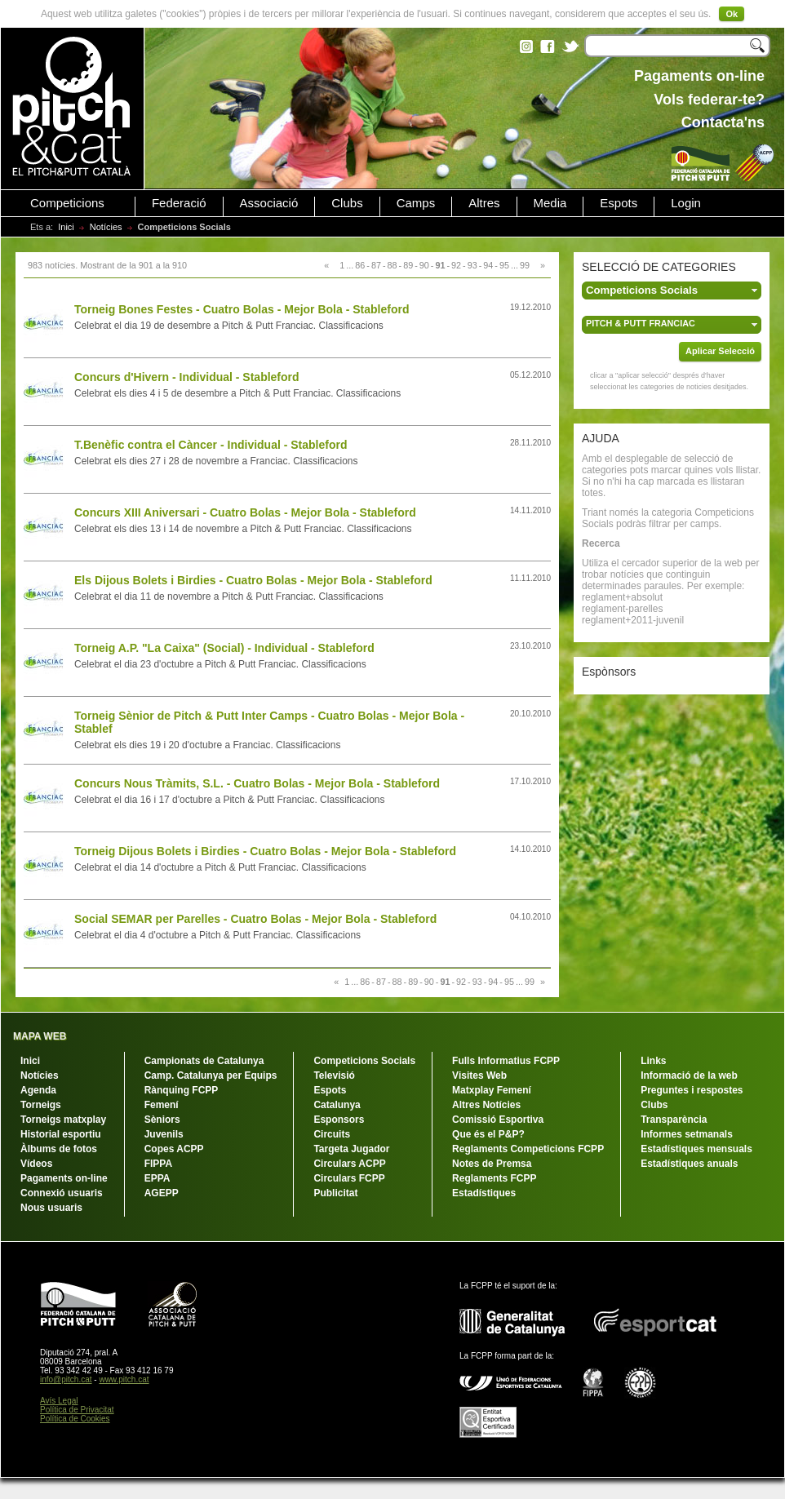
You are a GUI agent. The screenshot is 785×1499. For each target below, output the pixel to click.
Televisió (333, 1075)
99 (525, 265)
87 (376, 265)
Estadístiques (484, 1193)
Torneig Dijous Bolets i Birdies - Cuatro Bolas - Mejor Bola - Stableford (265, 851)
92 (456, 265)
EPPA (157, 1178)
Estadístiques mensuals (696, 1149)
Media (550, 203)
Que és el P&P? (488, 1134)
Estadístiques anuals (689, 1163)
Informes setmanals (687, 1134)
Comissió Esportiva (497, 1119)
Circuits (331, 1134)
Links (653, 1061)
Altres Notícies (486, 1105)
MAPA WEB (39, 1036)
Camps (416, 203)
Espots (618, 203)
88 (392, 265)
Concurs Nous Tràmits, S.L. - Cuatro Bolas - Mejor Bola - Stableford (257, 783)
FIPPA (158, 1163)
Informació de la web (689, 1075)
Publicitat (335, 1193)
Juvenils (164, 1134)
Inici (66, 227)
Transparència (674, 1119)
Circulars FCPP (348, 1178)
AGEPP (161, 1193)
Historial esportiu (60, 1134)
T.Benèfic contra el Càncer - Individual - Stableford (211, 444)
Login (686, 203)
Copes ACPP (174, 1149)
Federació (179, 203)
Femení (161, 1105)
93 (472, 265)
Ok (731, 14)
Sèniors (162, 1119)
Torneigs (40, 1105)
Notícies (106, 227)
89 (408, 265)
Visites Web (479, 1075)
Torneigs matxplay (63, 1119)
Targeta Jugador (351, 1149)
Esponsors (338, 1119)
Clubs (346, 203)
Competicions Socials (364, 1061)
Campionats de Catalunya (204, 1061)
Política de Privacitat (77, 1409)
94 (488, 265)
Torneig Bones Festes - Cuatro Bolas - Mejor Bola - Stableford (241, 309)
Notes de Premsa (491, 1163)
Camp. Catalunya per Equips (210, 1075)
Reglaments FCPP (494, 1178)
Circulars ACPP (349, 1163)
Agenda (38, 1090)
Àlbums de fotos (58, 1149)
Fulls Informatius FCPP (506, 1061)
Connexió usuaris (61, 1193)
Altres (483, 203)
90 (424, 265)
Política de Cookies (75, 1418)
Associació (269, 203)
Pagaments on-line (64, 1178)
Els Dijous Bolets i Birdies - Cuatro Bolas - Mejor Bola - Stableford (253, 580)
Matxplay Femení (491, 1090)
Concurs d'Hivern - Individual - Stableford (186, 377)
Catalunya (336, 1105)
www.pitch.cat (124, 1379)
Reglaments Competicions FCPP (528, 1149)
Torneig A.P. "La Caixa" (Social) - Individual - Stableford (224, 647)
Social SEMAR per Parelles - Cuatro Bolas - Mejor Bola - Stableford (255, 918)
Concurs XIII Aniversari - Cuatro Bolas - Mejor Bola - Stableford (245, 512)
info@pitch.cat (66, 1379)
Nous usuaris (51, 1207)
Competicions (67, 203)
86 (360, 265)
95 (504, 265)
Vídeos (36, 1163)
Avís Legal (59, 1400)
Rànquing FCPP (181, 1090)
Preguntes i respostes (692, 1090)
